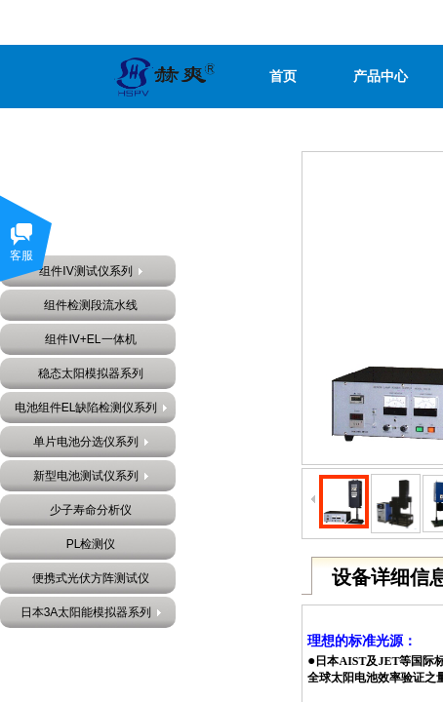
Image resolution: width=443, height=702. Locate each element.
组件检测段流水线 (91, 305)
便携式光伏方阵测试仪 (90, 578)
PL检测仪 (91, 544)
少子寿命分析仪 (91, 510)
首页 (283, 76)
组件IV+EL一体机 (90, 339)
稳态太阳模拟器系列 (90, 373)
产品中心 (380, 76)
